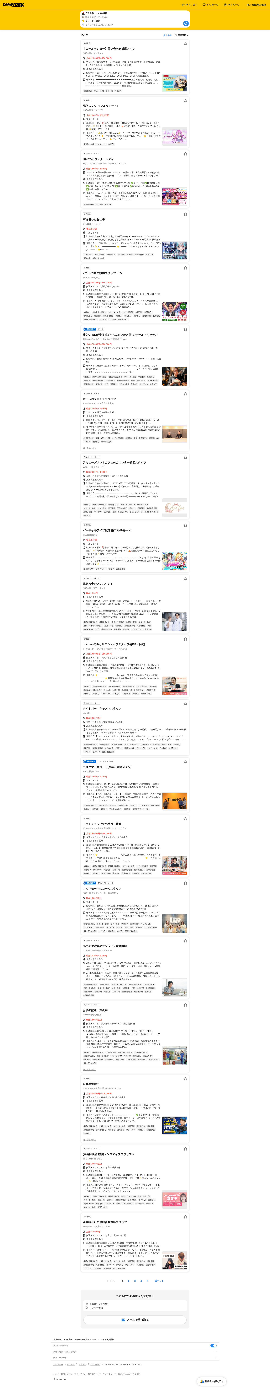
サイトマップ (80, 1374)
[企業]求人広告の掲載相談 (129, 1374)
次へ (157, 1280)
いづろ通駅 (95, 1364)
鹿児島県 (71, 1364)
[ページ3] (135, 1281)
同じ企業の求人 (89, 448)
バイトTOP (58, 1364)
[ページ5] (147, 1281)
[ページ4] (141, 1281)
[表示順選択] (181, 35)
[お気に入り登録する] (185, 43)
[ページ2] (129, 1281)
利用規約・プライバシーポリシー (102, 1374)
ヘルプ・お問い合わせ (62, 1374)
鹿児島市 (82, 1364)
